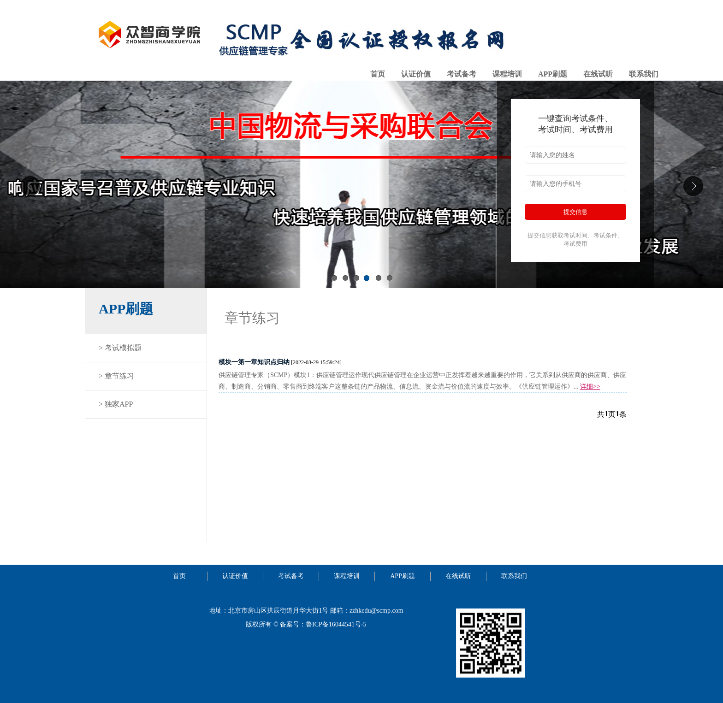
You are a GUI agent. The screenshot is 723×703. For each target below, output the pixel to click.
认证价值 (416, 74)
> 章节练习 (116, 376)
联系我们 (643, 74)
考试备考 (461, 74)
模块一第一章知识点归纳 (254, 362)
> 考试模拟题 (120, 348)
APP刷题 (552, 74)
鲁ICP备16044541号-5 (336, 624)
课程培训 (507, 74)
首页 (377, 74)
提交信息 (575, 211)
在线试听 (598, 74)
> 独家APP (116, 404)
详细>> (590, 386)
